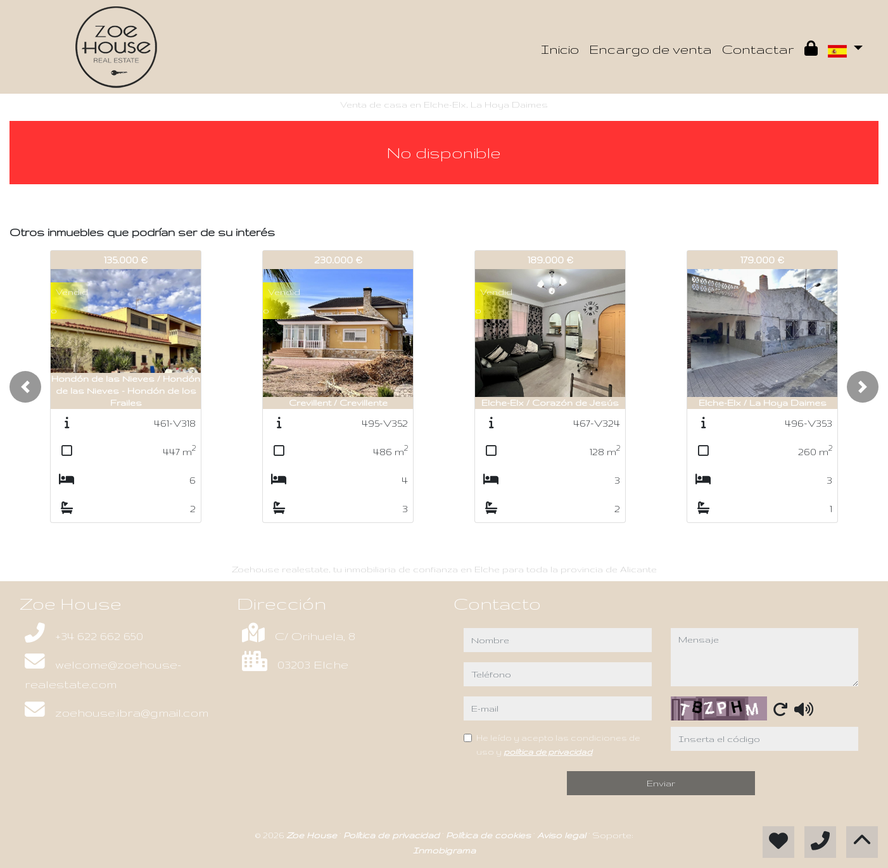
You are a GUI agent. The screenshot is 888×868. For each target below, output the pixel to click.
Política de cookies (489, 835)
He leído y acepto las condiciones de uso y (558, 744)
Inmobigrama (444, 850)
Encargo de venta (650, 49)
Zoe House (312, 835)
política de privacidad (548, 751)
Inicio (560, 49)
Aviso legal (562, 835)
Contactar (758, 49)
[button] (25, 387)
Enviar (661, 783)
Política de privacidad (392, 835)
